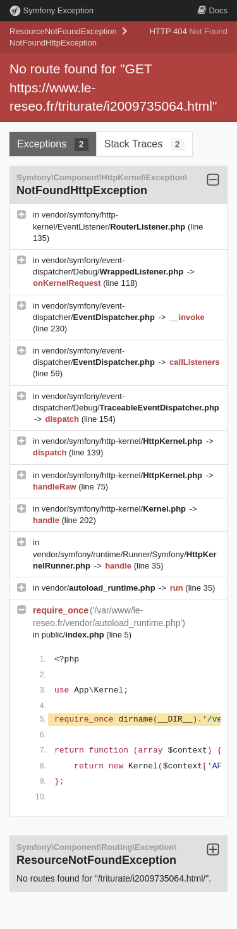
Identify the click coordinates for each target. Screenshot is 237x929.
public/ (74, 634)
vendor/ (100, 588)
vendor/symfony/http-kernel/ (123, 441)
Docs (212, 10)
